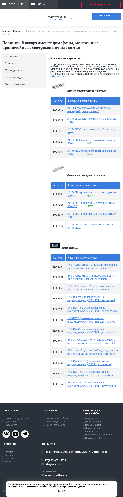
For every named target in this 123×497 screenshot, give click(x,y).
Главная (6, 31)
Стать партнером (101, 5)
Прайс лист (11, 425)
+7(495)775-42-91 (56, 17)
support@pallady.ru (56, 474)
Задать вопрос (93, 419)
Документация (93, 422)
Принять (61, 491)
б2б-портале (58, 76)
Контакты (10, 462)
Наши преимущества (16, 419)
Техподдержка (13, 70)
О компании (11, 57)
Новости (18, 31)
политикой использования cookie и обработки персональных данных (47, 486)
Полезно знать (93, 425)
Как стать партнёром (57, 419)
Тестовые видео (14, 77)
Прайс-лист (11, 63)
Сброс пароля (93, 428)
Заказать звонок (55, 20)
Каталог (9, 455)
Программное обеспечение (100, 435)
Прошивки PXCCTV (95, 438)
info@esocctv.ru (54, 464)
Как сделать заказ (55, 425)
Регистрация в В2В (55, 422)
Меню (41, 5)
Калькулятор (92, 432)
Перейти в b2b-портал (104, 17)
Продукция (16, 5)
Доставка (10, 422)
